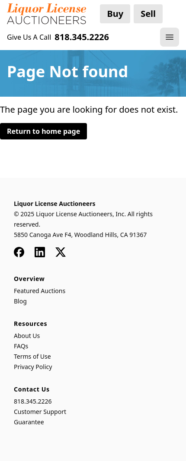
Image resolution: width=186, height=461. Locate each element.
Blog (20, 301)
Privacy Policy (33, 367)
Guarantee (29, 422)
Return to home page (43, 131)
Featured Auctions (39, 291)
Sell (148, 13)
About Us (27, 336)
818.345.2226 (33, 401)
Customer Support (40, 411)
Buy (115, 13)
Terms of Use (32, 356)
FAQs (21, 346)
